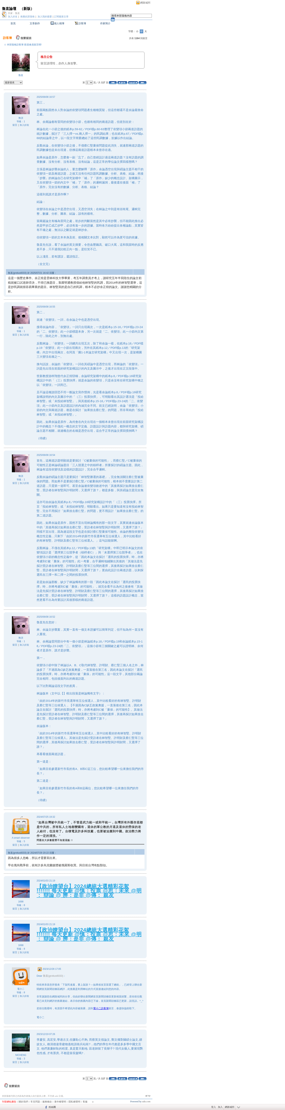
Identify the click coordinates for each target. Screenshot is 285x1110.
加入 (220, 1107)
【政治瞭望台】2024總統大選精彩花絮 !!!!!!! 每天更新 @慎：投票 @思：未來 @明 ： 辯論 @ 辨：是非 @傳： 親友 (89, 890)
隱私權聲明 (74, 1101)
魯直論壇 (9, 9)
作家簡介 (105, 23)
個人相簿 (59, 23)
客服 (85, 1101)
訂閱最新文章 (61, 16)
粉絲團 (52, 1107)
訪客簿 (82, 23)
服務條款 (47, 1101)
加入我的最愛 (45, 16)
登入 (213, 1107)
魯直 (20, 75)
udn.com (146, 1101)
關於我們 (23, 1101)
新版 (26, 9)
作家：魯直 (14, 13)
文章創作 (35, 23)
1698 (21, 901)
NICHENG (20, 1055)
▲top (147, 1095)
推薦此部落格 (27, 16)
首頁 (13, 23)
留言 (14, 125)
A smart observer (21, 837)
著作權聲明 (60, 1101)
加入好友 (12, 16)
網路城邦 (145, 2)
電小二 (20, 989)
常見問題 (35, 1101)
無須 (20, 118)
